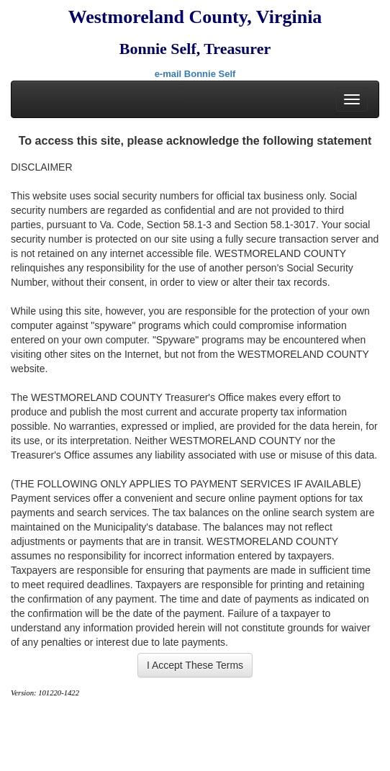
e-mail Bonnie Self (195, 73)
